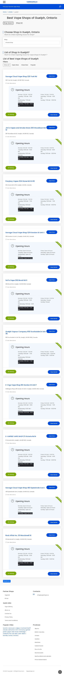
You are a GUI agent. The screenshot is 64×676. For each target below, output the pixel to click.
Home (4, 12)
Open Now (15, 65)
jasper (9, 632)
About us (7, 610)
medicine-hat (7, 633)
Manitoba (37, 642)
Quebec (37, 639)
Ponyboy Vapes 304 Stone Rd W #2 (20, 181)
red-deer (14, 633)
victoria (15, 635)
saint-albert (21, 633)
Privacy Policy (9, 617)
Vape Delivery (9, 606)
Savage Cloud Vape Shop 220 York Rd (21, 76)
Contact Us (8, 613)
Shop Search (8, 23)
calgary (18, 628)
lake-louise (15, 632)
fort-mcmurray (20, 630)
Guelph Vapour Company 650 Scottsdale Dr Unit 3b (26, 332)
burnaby (5, 635)
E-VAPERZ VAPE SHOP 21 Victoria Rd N (21, 436)
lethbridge (22, 632)
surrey (10, 635)
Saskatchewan (39, 646)
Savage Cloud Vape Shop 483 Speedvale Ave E (25, 488)
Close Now (24, 65)
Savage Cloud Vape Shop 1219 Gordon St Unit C (25, 232)
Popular (33, 65)
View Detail (53, 115)
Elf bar (6, 598)
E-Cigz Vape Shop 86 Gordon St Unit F (21, 385)
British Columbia (39, 632)
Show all (6, 65)
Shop (5, 39)
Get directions (11, 83)
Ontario (37, 635)
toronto (5, 628)
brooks (6, 630)
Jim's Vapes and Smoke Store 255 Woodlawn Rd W (26, 129)
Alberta (37, 628)
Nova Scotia (38, 649)
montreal (23, 628)
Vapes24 (7, 595)
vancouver (11, 628)
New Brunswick (39, 653)
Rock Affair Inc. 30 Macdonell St (18, 535)
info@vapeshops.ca (43, 595)
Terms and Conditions (11, 620)
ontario (10, 12)
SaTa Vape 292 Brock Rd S (16, 280)
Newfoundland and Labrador (43, 656)
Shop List (19, 23)
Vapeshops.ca (30, 671)
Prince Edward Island (40, 659)
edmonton (11, 630)
